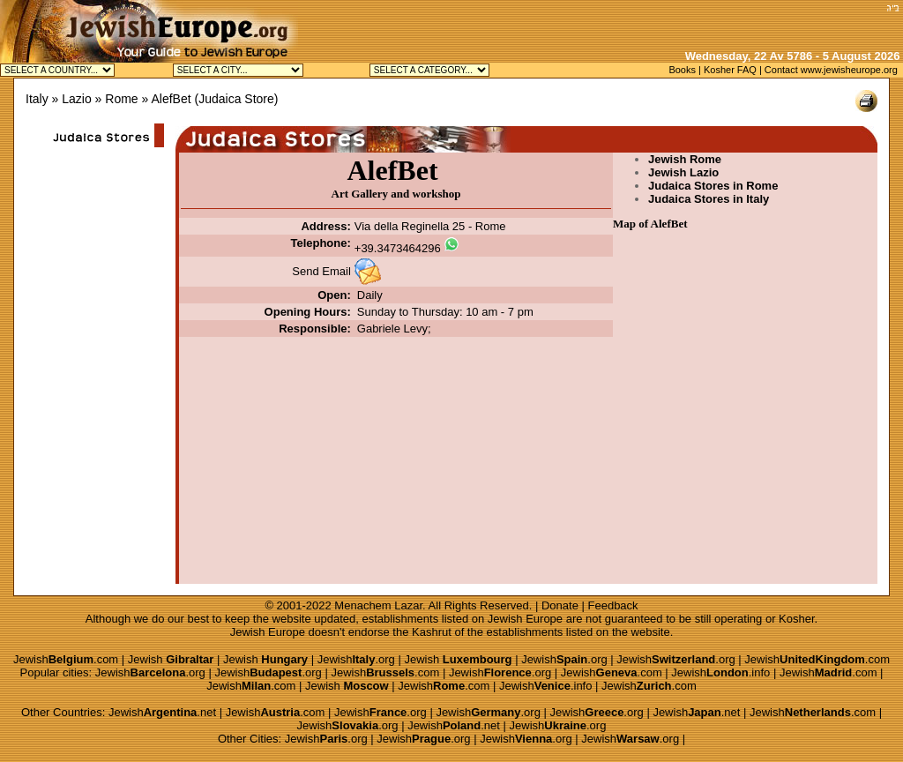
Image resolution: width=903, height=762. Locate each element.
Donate (559, 605)
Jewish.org (356, 659)
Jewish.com (65, 659)
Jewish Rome (684, 159)
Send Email (321, 271)
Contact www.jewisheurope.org (831, 69)
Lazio (76, 99)
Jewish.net (162, 712)
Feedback (613, 605)
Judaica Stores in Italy (708, 198)
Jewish (171, 659)
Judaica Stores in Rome (713, 185)
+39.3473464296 (397, 248)
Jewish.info (720, 672)
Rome (121, 99)
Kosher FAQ (730, 69)
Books (682, 69)
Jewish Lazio (683, 172)
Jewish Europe (525, 618)
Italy (37, 99)
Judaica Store (236, 99)
